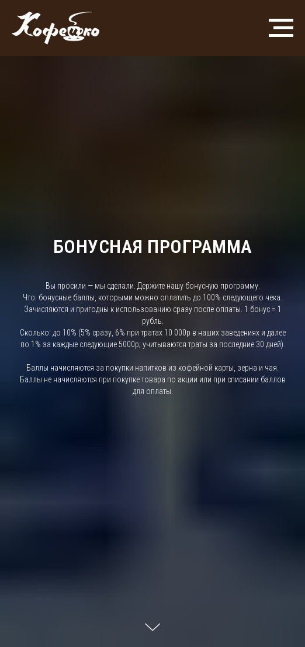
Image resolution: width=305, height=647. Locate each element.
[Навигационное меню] (281, 28)
